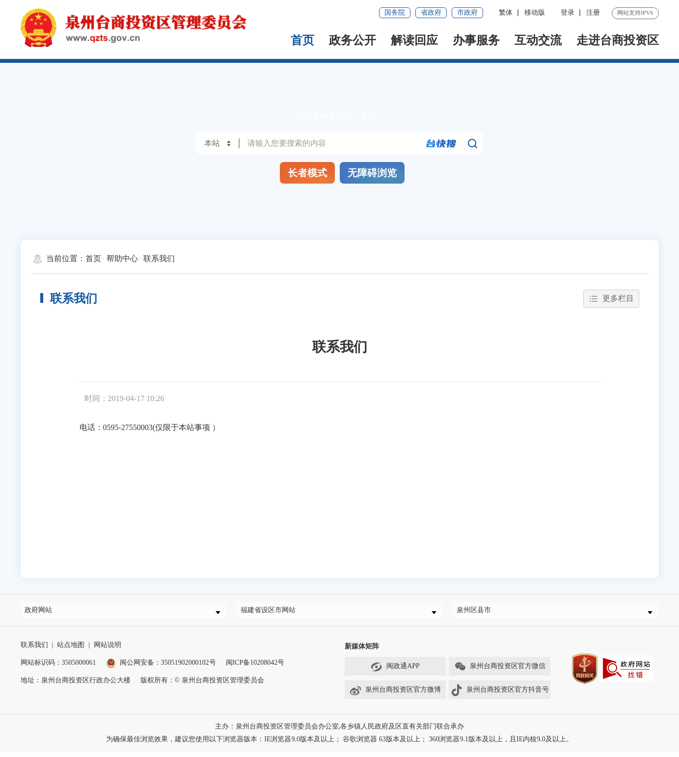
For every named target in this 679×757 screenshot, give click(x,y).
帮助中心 (122, 258)
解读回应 (414, 40)
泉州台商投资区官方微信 (499, 672)
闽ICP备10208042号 (255, 668)
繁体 (506, 12)
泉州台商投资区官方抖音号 (500, 696)
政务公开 (352, 40)
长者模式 (307, 172)
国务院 (394, 12)
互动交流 (538, 40)
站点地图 (70, 650)
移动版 (534, 12)
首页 (302, 40)
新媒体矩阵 (362, 651)
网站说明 (107, 650)
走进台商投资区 (617, 40)
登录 (567, 12)
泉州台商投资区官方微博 (395, 696)
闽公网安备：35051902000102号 (161, 668)
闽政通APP (395, 672)
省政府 (431, 12)
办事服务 (476, 40)
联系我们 (159, 258)
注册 (593, 12)
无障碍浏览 (372, 172)
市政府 (467, 12)
